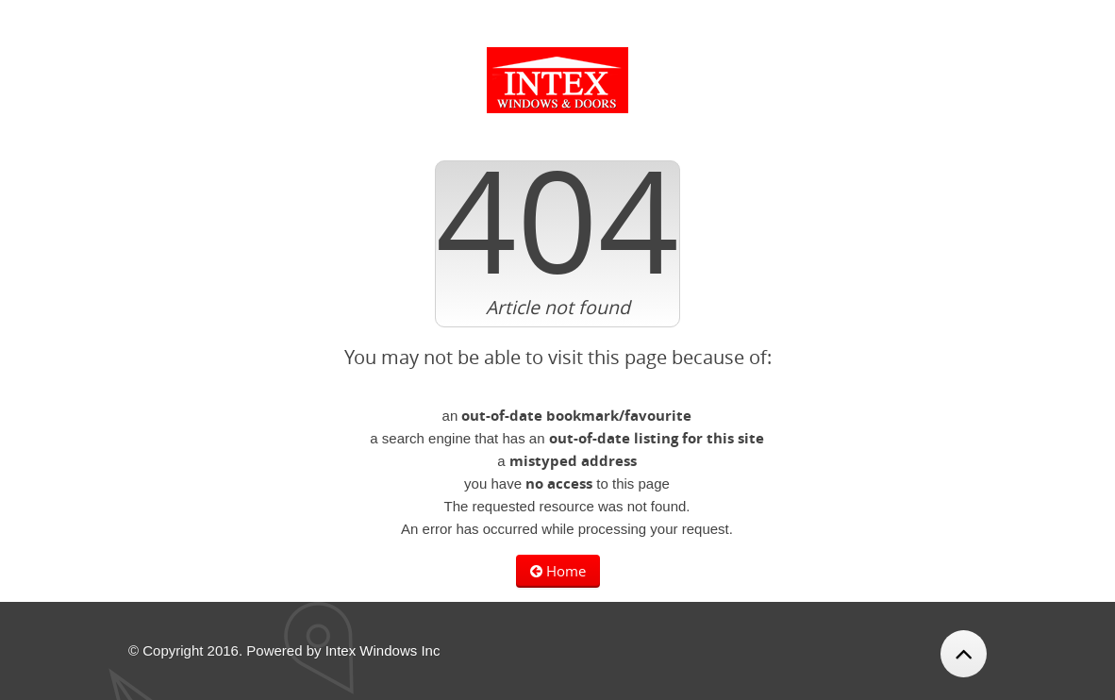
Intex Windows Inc (383, 650)
